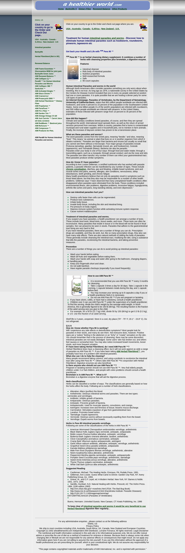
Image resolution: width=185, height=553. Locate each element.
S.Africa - (96, 29)
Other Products (119, 9)
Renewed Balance (101, 9)
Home (61, 9)
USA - (69, 29)
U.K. (118, 29)
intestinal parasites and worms (106, 38)
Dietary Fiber (85, 9)
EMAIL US (39, 20)
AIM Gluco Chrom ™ (43, 94)
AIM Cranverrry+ (42, 96)
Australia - (77, 29)
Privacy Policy (92, 526)
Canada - (87, 29)
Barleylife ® (71, 9)
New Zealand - (108, 29)
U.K (57, 42)
